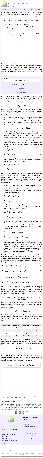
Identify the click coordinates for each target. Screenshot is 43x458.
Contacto (12, 449)
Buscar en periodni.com (17, 450)
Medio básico (27, 84)
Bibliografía (40, 453)
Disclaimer (21, 454)
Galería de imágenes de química (32, 438)
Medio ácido (17, 84)
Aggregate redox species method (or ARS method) (18, 27)
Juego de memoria (6, 443)
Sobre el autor (10, 426)
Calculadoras (28, 9)
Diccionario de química (29, 426)
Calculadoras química (14, 5)
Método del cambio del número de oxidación (16, 24)
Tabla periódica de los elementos (18, 3)
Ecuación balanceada (21, 92)
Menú (3, 9)
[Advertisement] (21, 50)
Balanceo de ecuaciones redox (9, 440)
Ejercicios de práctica (21, 89)
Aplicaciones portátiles (29, 435)
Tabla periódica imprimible (30, 433)
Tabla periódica (10, 423)
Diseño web (27, 424)
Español (38, 9)
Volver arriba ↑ (37, 397)
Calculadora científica (7, 432)
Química (26, 419)
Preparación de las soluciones (9, 434)
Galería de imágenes (14, 6)
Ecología (26, 421)
